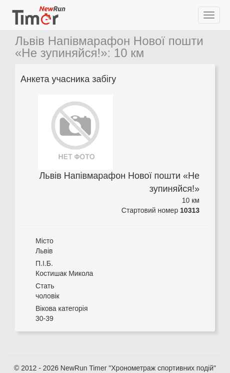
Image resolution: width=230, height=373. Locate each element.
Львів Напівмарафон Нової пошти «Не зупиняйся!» (109, 47)
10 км (129, 53)
